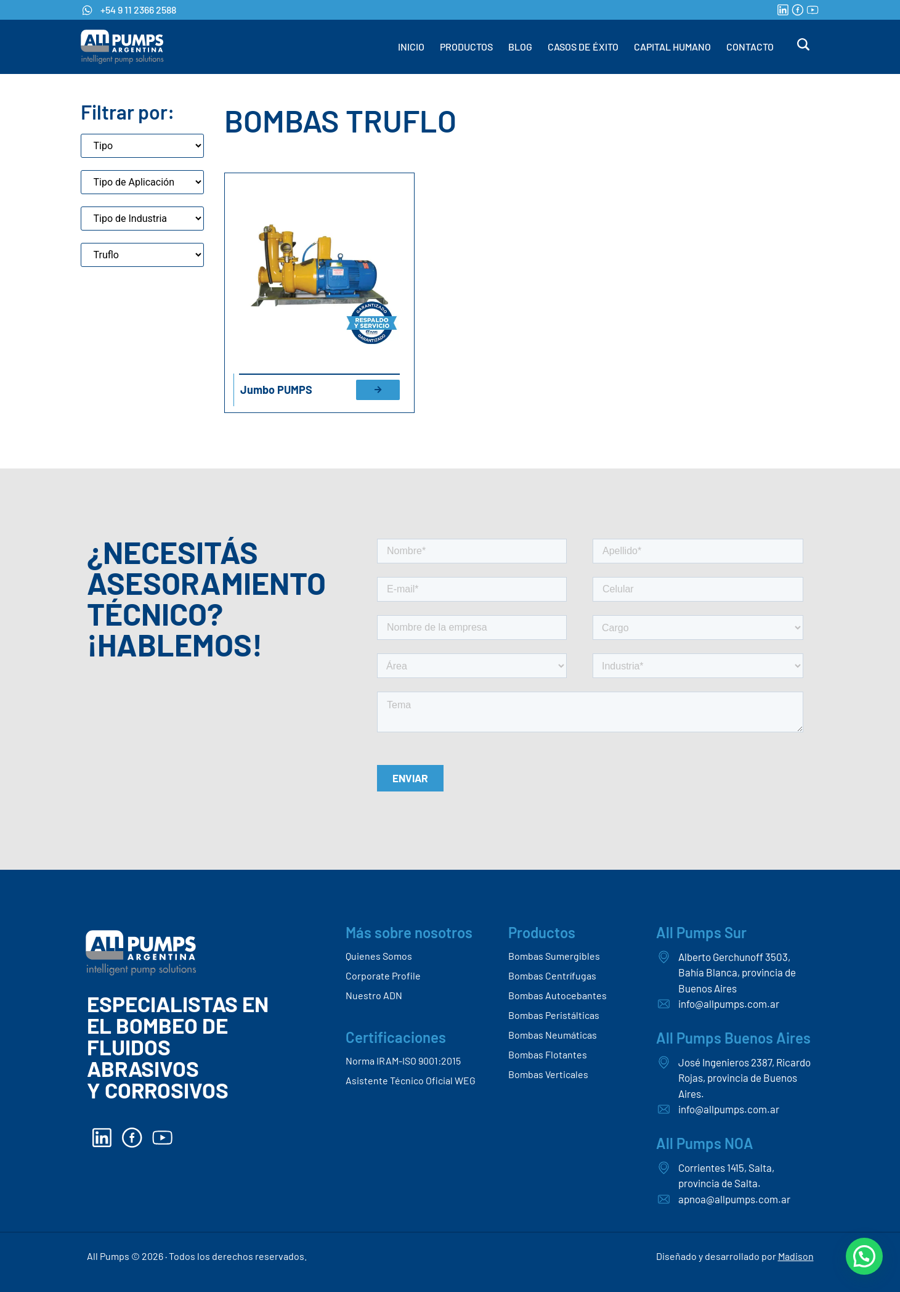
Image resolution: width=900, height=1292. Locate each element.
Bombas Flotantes (547, 1054)
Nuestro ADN (374, 995)
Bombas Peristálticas (553, 1015)
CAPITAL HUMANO (672, 46)
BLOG (520, 46)
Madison (796, 1256)
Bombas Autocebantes (557, 995)
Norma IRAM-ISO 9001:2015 (403, 1060)
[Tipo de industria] (142, 218)
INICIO (411, 46)
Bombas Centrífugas (552, 975)
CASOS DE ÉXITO (583, 46)
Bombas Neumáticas (552, 1035)
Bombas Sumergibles (554, 956)
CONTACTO (750, 46)
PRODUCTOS (466, 46)
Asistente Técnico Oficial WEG (411, 1080)
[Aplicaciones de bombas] (142, 182)
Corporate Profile (383, 975)
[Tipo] (142, 146)
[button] (864, 1256)
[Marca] (142, 255)
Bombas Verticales (548, 1074)
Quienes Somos (379, 956)
